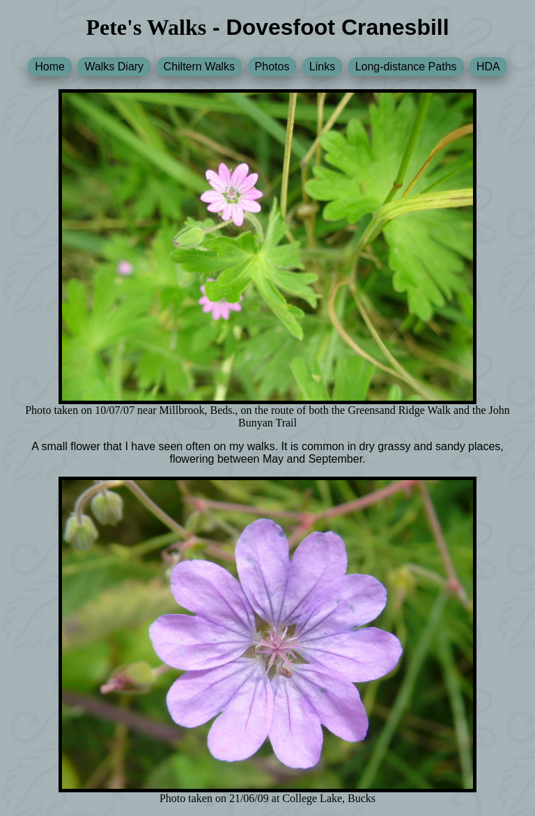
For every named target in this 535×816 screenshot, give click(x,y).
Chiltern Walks (199, 66)
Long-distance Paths (406, 66)
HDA (488, 66)
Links (322, 66)
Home (50, 66)
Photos (272, 66)
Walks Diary (114, 66)
